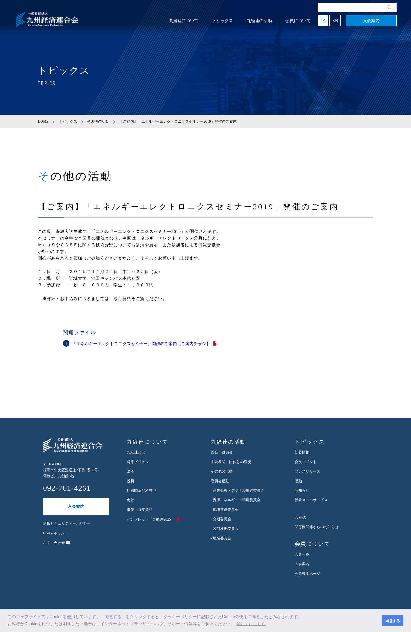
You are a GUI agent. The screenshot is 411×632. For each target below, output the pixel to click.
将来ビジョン (138, 462)
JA (323, 20)
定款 (130, 500)
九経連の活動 (259, 20)
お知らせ (302, 490)
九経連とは (136, 452)
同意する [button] (392, 621)
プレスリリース (307, 471)
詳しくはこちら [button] (251, 624)
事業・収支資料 (140, 510)
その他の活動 (98, 122)
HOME (43, 122)
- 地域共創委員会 (225, 510)
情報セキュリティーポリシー (67, 524)
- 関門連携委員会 (225, 529)
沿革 (130, 471)
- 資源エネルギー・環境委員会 (236, 500)
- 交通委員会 (221, 519)
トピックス (222, 20)
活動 (298, 481)
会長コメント (306, 462)
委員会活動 (220, 481)
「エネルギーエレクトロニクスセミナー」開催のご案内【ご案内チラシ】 (141, 343)
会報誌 (300, 517)
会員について (298, 20)
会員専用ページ (307, 574)
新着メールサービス (311, 500)
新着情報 (302, 452)
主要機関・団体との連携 (231, 462)
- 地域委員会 (221, 538)
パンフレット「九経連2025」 (151, 519)
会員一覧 (302, 554)
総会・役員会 (222, 452)
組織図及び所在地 (141, 490)
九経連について (183, 20)
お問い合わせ (56, 543)
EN (335, 20)
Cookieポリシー (55, 533)
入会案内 (371, 20)
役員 (130, 481)
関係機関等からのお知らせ (317, 527)
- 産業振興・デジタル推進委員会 (237, 490)
